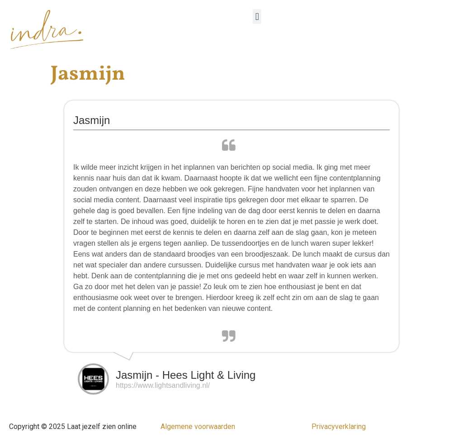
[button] (257, 16)
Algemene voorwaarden (198, 426)
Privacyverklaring (339, 426)
